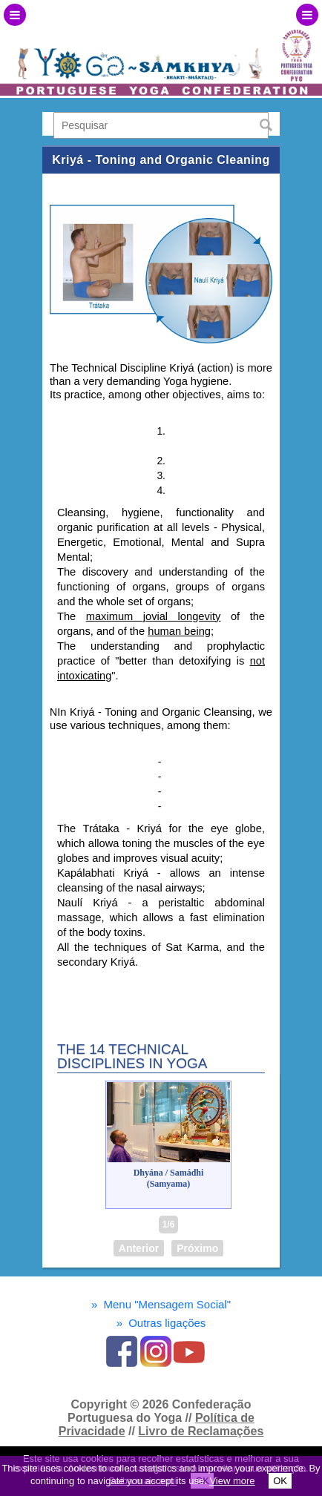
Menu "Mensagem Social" (161, 1304)
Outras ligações (161, 1322)
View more (231, 1480)
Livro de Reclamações (200, 1431)
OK (280, 1480)
